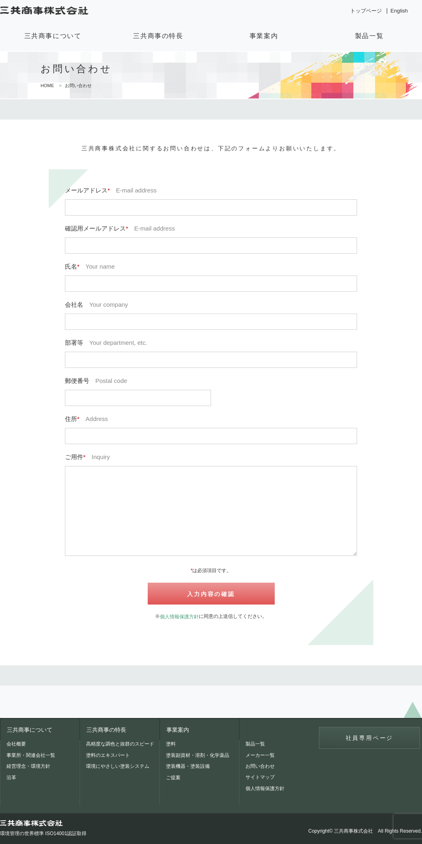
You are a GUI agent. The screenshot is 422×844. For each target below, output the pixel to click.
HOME (47, 85)
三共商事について (53, 35)
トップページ (366, 11)
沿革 (11, 777)
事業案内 (264, 35)
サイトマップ (260, 777)
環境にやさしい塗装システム (117, 766)
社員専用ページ (370, 738)
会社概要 (16, 744)
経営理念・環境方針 (28, 766)
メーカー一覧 (260, 755)
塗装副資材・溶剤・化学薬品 (197, 755)
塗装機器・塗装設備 (188, 766)
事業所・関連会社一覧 (30, 755)
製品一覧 (369, 35)
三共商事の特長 (158, 35)
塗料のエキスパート (108, 755)
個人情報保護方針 (179, 617)
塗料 (171, 744)
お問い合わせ (260, 766)
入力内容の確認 (211, 594)
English (399, 11)
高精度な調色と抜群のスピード (120, 744)
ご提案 (173, 777)
